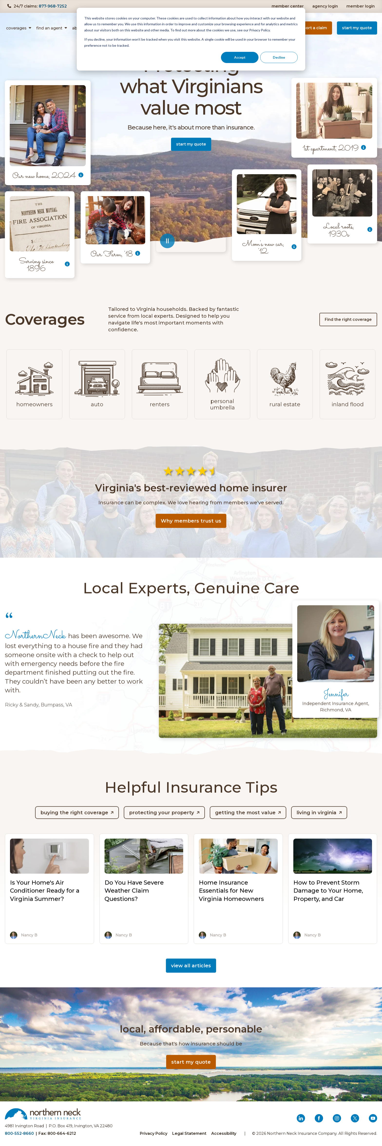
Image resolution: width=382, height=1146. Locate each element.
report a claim (314, 30)
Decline (279, 57)
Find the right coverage (348, 329)
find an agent (49, 28)
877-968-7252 (53, 6)
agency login (325, 6)
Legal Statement (189, 1133)
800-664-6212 (62, 1133)
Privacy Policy (153, 1133)
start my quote (357, 28)
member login (361, 6)
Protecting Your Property (161, 822)
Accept (240, 57)
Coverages (16, 28)
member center (288, 6)
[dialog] (191, 39)
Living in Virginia (316, 822)
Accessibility (223, 1133)
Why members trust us (191, 530)
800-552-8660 (19, 1133)
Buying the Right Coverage (74, 822)
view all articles (191, 975)
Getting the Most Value (245, 822)
